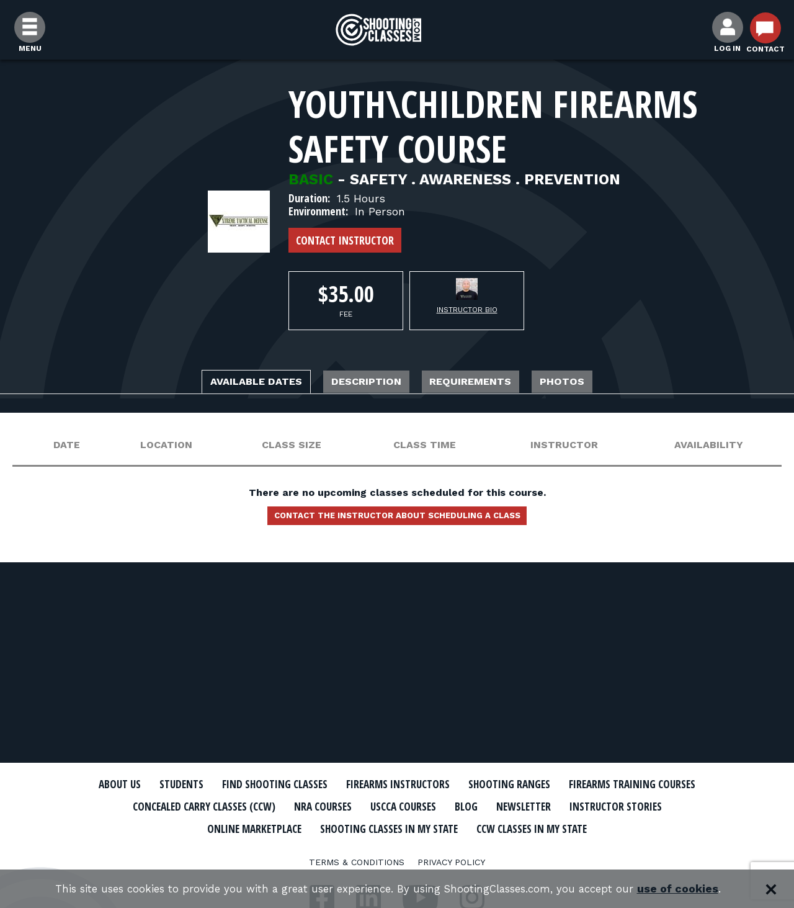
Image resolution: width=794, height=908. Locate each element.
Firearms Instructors (481, 784)
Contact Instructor (345, 240)
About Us (159, 784)
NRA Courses (506, 806)
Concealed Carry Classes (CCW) (367, 806)
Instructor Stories (280, 827)
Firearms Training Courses (187, 806)
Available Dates (226, 382)
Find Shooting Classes (338, 784)
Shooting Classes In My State (569, 827)
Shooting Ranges (611, 784)
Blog (670, 806)
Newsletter (174, 827)
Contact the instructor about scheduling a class (397, 520)
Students (229, 784)
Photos (599, 382)
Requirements (488, 382)
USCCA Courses (598, 806)
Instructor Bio (467, 309)
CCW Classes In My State (397, 849)
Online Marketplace (411, 827)
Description (361, 382)
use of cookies (695, 889)
